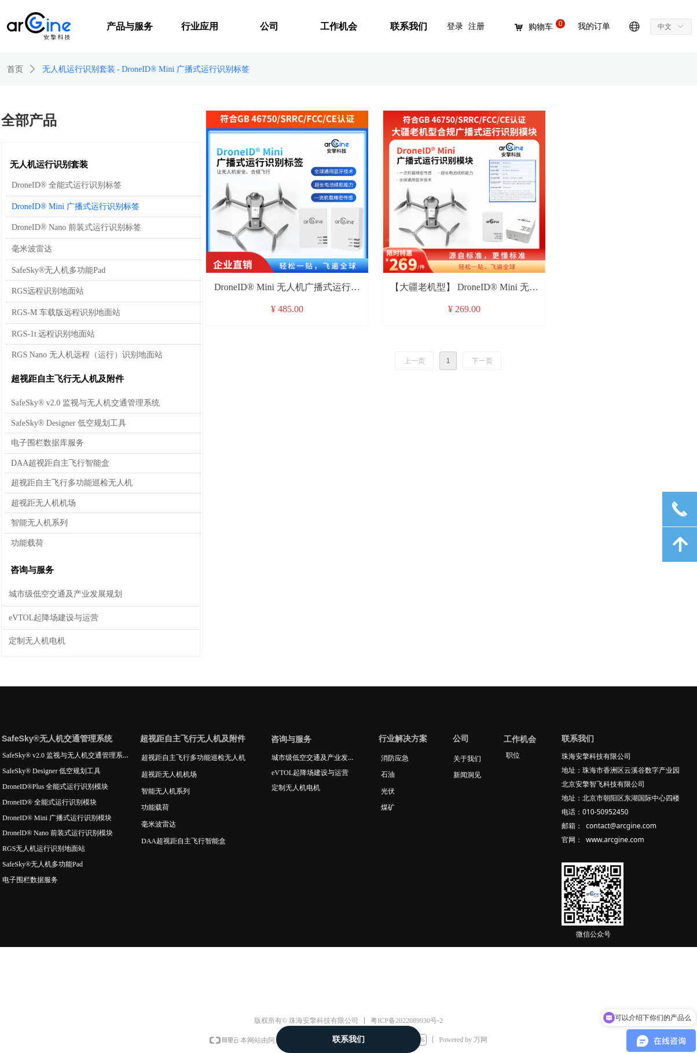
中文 (665, 27)
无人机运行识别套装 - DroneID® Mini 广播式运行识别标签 (146, 69)
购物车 (541, 27)
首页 (15, 69)
